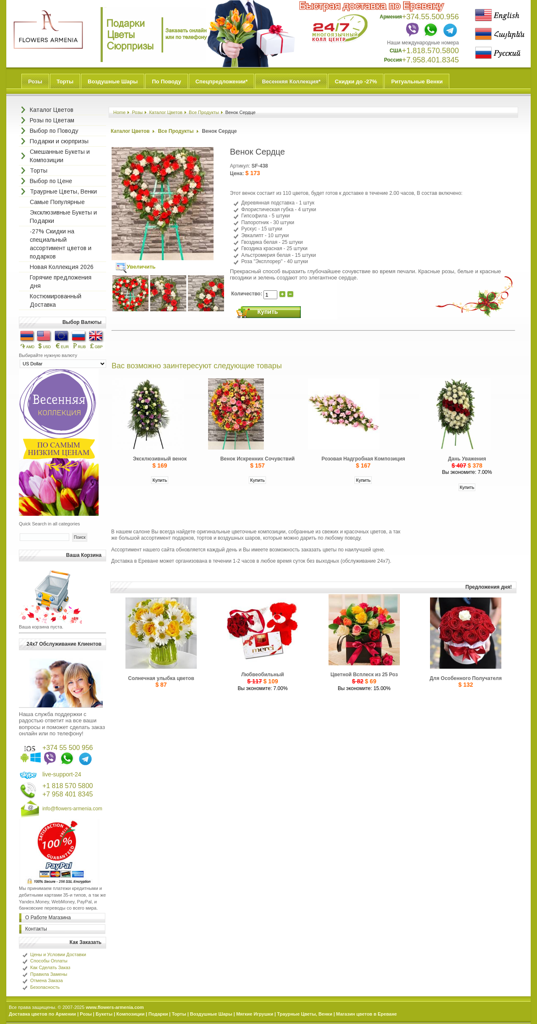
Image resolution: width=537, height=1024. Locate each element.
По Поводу (166, 81)
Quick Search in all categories (49, 523)
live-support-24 (61, 774)
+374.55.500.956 (430, 17)
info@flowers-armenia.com (72, 809)
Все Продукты (204, 112)
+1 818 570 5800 (67, 785)
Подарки (158, 1013)
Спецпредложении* (222, 81)
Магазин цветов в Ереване (366, 1013)
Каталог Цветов (165, 112)
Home (119, 112)
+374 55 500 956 (67, 747)
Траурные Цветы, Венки (304, 1013)
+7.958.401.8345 (430, 60)
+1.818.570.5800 (430, 51)
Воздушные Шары (113, 81)
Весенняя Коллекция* (291, 81)
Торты (65, 81)
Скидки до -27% (356, 81)
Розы (35, 81)
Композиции (130, 1013)
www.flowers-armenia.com (114, 1007)
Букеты (104, 1013)
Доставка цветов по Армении (42, 1013)
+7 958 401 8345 (67, 794)
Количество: (247, 294)
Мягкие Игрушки (254, 1013)
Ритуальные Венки (417, 81)
